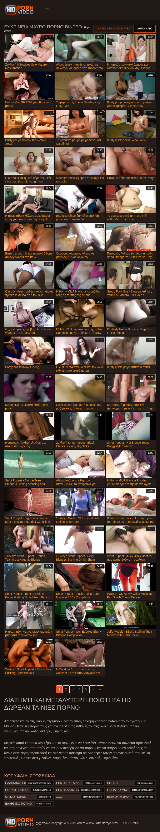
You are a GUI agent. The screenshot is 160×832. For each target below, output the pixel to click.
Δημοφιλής (144, 28)
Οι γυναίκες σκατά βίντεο (113, 28)
